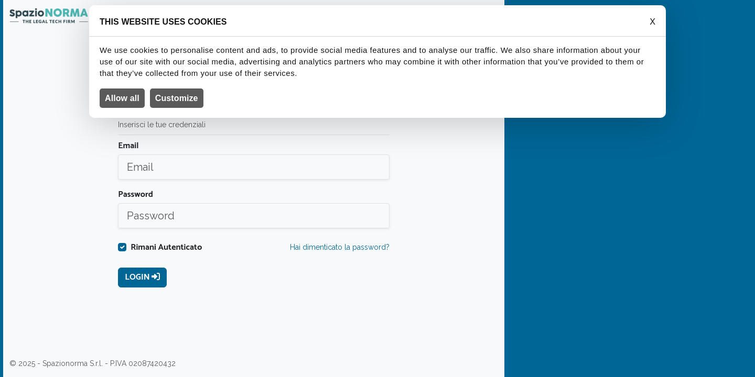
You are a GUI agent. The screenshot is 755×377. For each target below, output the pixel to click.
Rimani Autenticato (166, 247)
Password (135, 194)
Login (142, 277)
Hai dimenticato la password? (340, 247)
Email (128, 146)
